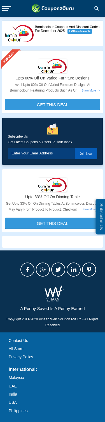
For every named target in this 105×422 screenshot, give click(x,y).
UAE (13, 386)
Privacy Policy (21, 357)
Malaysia (16, 377)
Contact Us (18, 340)
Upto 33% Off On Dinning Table (52, 197)
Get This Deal (52, 104)
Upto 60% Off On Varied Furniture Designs (52, 78)
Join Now (86, 153)
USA (13, 402)
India (13, 394)
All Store (16, 348)
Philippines (18, 411)
